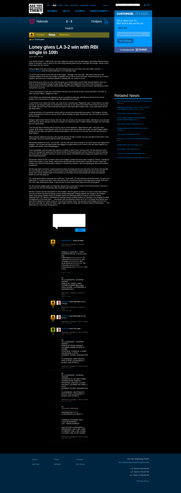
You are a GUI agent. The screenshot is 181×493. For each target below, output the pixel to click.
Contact (79, 460)
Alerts (80, 11)
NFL (48, 5)
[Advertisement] (133, 73)
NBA (60, 5)
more (105, 5)
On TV (66, 11)
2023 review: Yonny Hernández (128, 124)
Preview (40, 35)
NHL (66, 5)
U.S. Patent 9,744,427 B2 (139, 472)
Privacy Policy (143, 481)
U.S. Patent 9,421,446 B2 (139, 468)
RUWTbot (65, 302)
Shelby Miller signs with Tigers (128, 145)
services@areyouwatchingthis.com (134, 462)
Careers (57, 464)
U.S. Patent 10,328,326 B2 (139, 475)
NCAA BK (74, 5)
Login (148, 5)
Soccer (93, 5)
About (99, 11)
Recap (52, 35)
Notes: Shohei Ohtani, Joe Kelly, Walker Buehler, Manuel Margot (131, 119)
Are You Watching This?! (36, 9)
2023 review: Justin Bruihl (126, 149)
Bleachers (64, 35)
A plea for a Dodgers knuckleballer (129, 153)
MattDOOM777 (66, 241)
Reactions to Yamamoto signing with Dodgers (133, 139)
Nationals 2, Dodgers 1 (69, 399)
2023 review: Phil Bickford (126, 134)
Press (56, 460)
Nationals (42, 21)
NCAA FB (84, 5)
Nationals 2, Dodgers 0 (69, 437)
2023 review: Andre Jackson (127, 113)
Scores (52, 11)
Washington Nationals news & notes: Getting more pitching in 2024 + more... (133, 108)
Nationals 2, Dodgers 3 (69, 244)
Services (35, 464)
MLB (54, 5)
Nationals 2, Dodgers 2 (69, 307)
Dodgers (96, 21)
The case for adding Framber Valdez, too (132, 158)
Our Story (80, 464)
